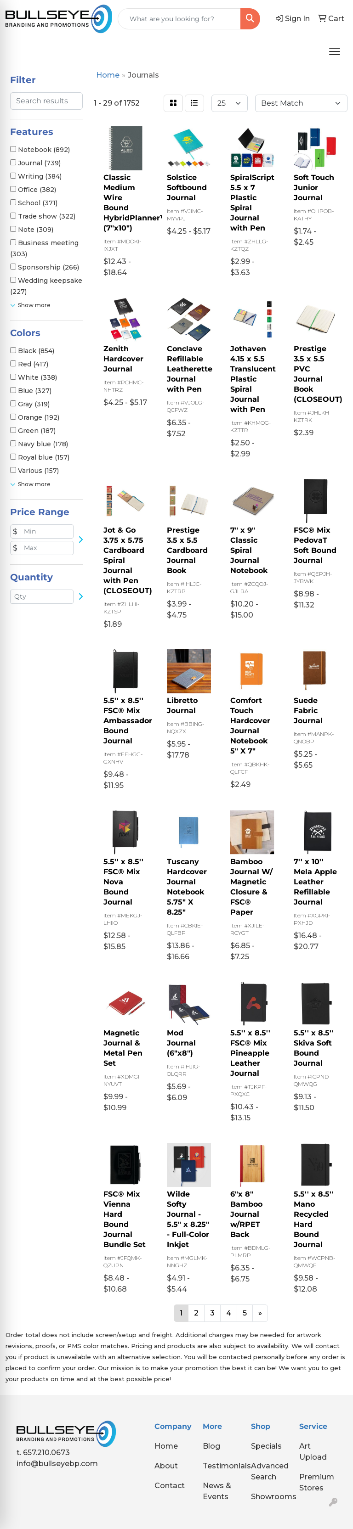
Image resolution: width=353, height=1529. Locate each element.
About (166, 1466)
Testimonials (221, 1466)
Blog (211, 1446)
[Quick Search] (179, 18)
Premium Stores (316, 1482)
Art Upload (313, 1452)
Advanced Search (269, 1471)
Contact (169, 1485)
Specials (266, 1446)
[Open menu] (334, 51)
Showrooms (269, 1496)
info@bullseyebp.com (57, 1463)
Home (166, 1446)
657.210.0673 (46, 1452)
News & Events (217, 1491)
